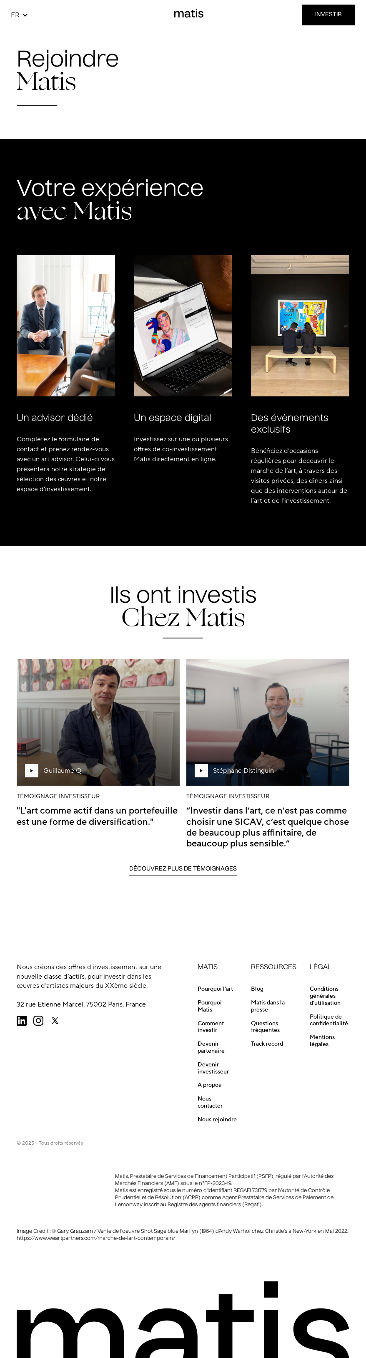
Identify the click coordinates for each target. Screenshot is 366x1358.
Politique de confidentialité (329, 1020)
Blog (257, 989)
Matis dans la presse (268, 1006)
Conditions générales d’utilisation (325, 996)
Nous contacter (210, 1102)
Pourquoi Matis (210, 1006)
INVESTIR (328, 14)
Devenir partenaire (211, 1047)
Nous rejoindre (217, 1119)
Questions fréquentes (265, 1027)
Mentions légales (322, 1041)
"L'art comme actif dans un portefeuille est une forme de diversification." (97, 816)
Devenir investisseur (213, 1068)
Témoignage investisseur (58, 796)
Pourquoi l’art (215, 989)
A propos (209, 1085)
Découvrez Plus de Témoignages (183, 869)
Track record (267, 1044)
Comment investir (211, 1027)
